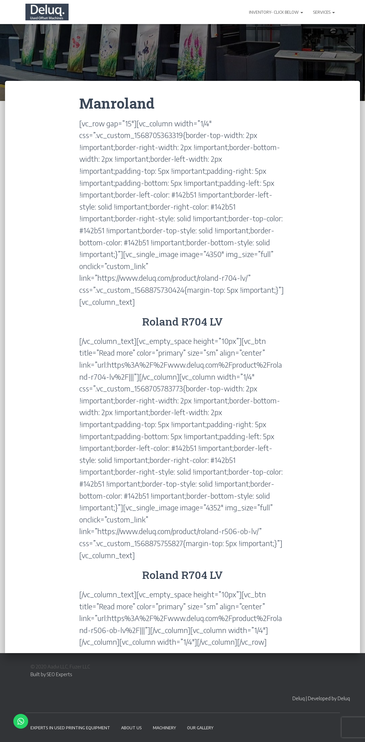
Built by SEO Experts (51, 674)
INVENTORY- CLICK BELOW (276, 12)
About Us (131, 727)
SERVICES (324, 12)
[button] (301, 12)
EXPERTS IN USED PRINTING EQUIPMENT (70, 727)
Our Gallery (200, 727)
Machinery (164, 727)
